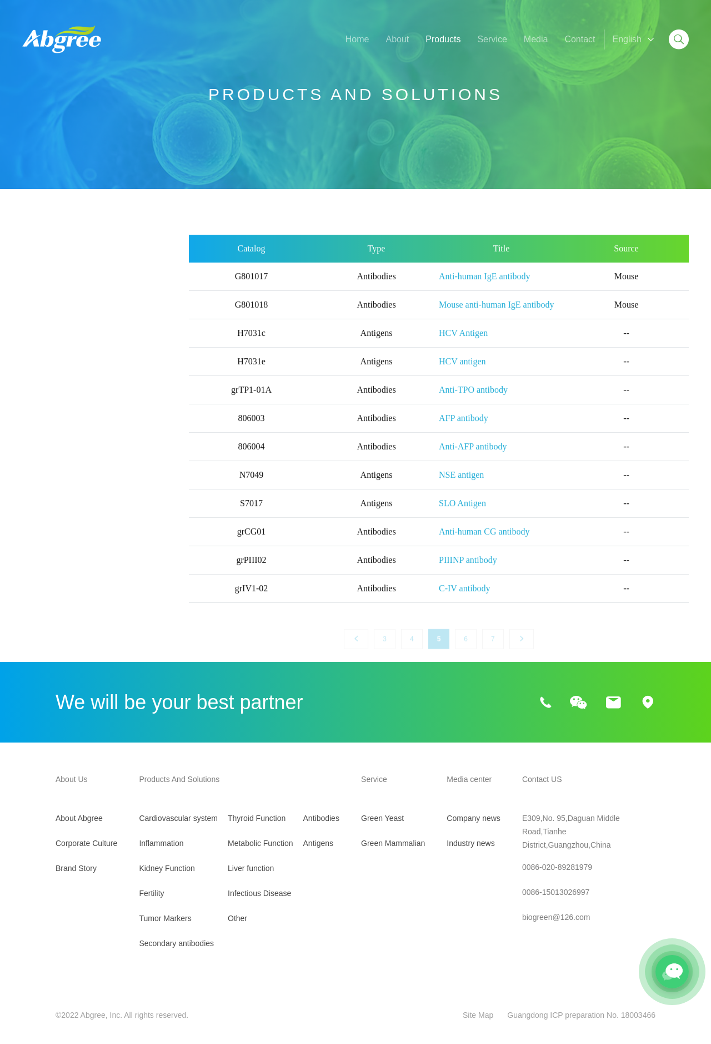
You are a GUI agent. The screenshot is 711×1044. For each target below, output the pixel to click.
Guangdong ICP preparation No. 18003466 (581, 1015)
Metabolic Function (59, 483)
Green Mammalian (393, 843)
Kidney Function (54, 342)
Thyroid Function (55, 455)
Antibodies (321, 818)
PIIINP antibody (468, 572)
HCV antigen (462, 373)
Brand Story (76, 868)
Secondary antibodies (65, 427)
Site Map (478, 1015)
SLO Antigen (462, 515)
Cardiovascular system (67, 285)
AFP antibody (463, 430)
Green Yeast (382, 818)
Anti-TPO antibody (473, 402)
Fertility (36, 370)
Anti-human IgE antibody (484, 288)
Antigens (318, 843)
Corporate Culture (86, 843)
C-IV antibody (464, 600)
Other (33, 568)
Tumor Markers (52, 398)
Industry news (470, 843)
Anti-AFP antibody (473, 458)
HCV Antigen (463, 345)
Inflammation (47, 313)
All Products (45, 256)
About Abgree (79, 818)
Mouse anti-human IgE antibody (496, 316)
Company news (473, 818)
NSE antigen (461, 487)
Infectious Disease (58, 540)
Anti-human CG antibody (484, 543)
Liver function (48, 512)
